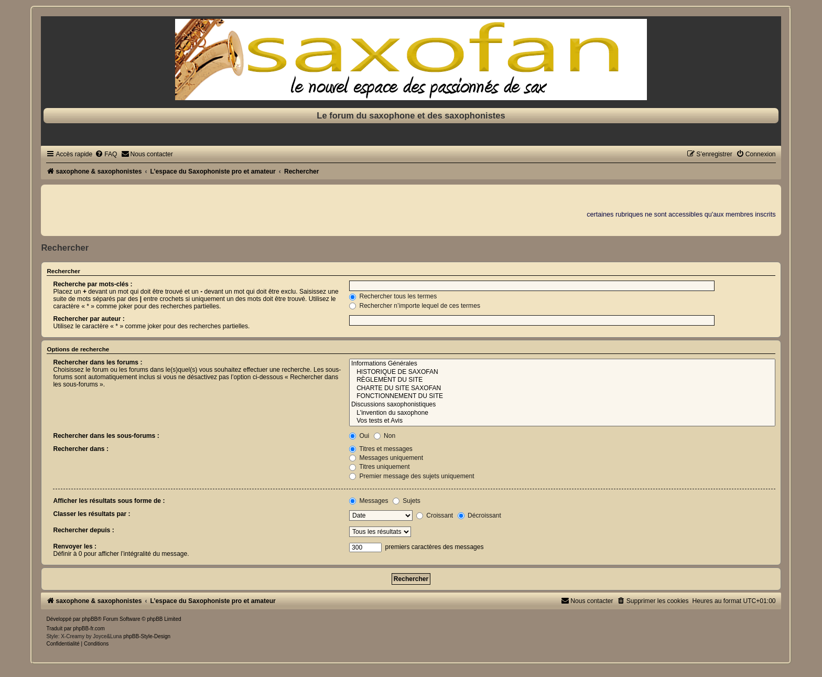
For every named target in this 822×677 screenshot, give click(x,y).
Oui (359, 435)
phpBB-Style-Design (146, 636)
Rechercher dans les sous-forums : (106, 435)
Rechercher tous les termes (393, 296)
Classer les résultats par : (91, 514)
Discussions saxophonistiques (562, 405)
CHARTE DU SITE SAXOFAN (562, 388)
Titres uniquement (379, 466)
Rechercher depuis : (83, 530)
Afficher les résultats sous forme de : (109, 500)
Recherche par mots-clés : (92, 284)
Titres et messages (381, 449)
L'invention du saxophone (562, 413)
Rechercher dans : (81, 449)
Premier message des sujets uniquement (411, 476)
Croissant (434, 515)
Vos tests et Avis (562, 421)
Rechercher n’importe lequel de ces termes (414, 305)
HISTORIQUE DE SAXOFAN (562, 372)
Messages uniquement (386, 457)
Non (385, 435)
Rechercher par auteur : (88, 319)
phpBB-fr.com (89, 628)
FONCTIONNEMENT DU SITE (562, 396)
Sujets (406, 500)
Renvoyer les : (74, 546)
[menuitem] (106, 154)
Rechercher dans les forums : (97, 362)
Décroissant (479, 515)
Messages (368, 500)
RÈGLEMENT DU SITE (562, 380)
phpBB (90, 619)
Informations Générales (562, 364)
